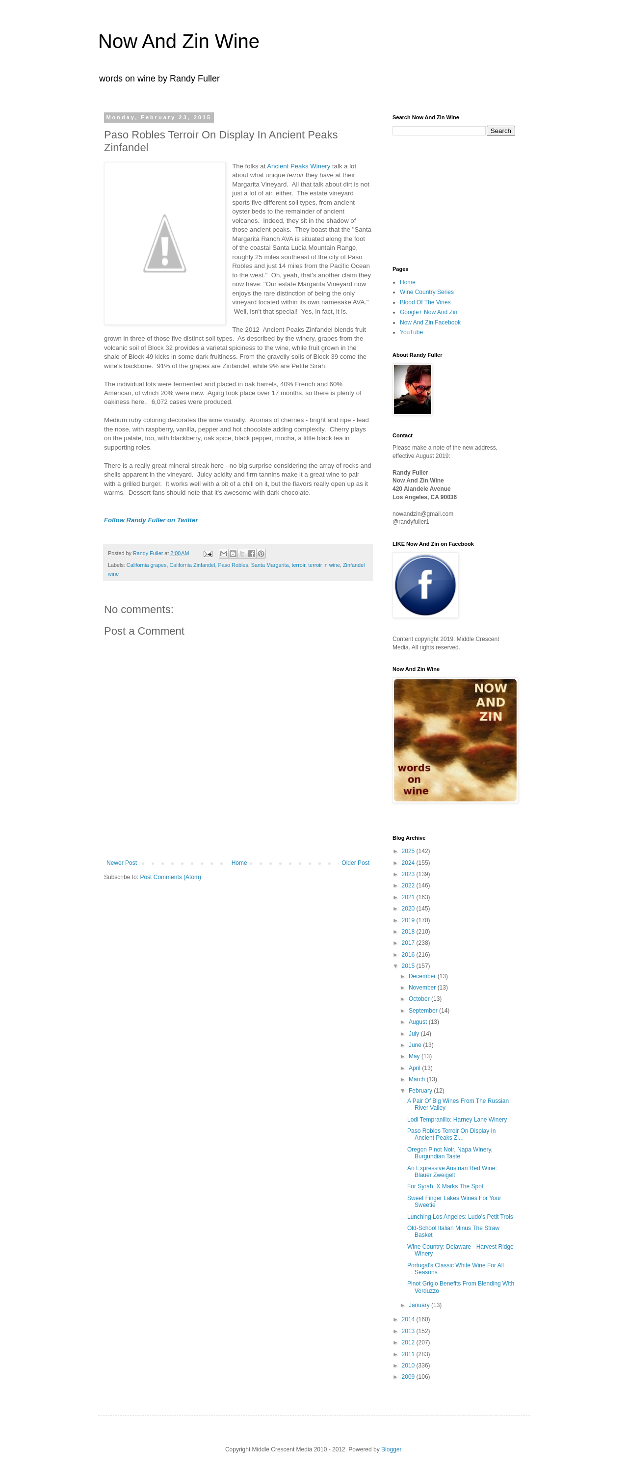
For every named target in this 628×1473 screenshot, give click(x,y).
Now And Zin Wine (179, 41)
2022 (409, 885)
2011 (409, 1354)
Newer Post (121, 862)
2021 (409, 897)
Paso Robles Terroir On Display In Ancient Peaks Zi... (451, 1134)
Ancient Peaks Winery (298, 166)
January (420, 1305)
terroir (299, 565)
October (420, 998)
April (415, 1068)
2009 (409, 1376)
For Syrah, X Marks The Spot (445, 1186)
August (419, 1021)
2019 (409, 920)
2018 (409, 931)
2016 (409, 954)
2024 (409, 862)
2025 (409, 851)
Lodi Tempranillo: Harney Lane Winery (457, 1119)
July (415, 1033)
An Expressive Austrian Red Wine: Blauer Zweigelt (452, 1171)
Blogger (391, 1449)
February (421, 1090)
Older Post (355, 862)
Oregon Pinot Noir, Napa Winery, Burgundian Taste (450, 1153)
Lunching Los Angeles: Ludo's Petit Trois (460, 1216)
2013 (409, 1331)
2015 (409, 966)
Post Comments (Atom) (170, 877)
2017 (409, 942)
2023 (409, 874)
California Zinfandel (192, 565)
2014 (409, 1319)
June (416, 1045)
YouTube (411, 332)
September (424, 1010)
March (418, 1079)
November (423, 987)
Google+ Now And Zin (428, 312)
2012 (409, 1342)
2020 (409, 908)
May (415, 1056)
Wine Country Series (427, 292)
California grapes (147, 565)
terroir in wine (324, 565)
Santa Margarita (270, 565)
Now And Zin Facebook (430, 322)
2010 (409, 1365)
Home (239, 862)
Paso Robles (233, 565)
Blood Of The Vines (425, 302)
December (423, 976)
